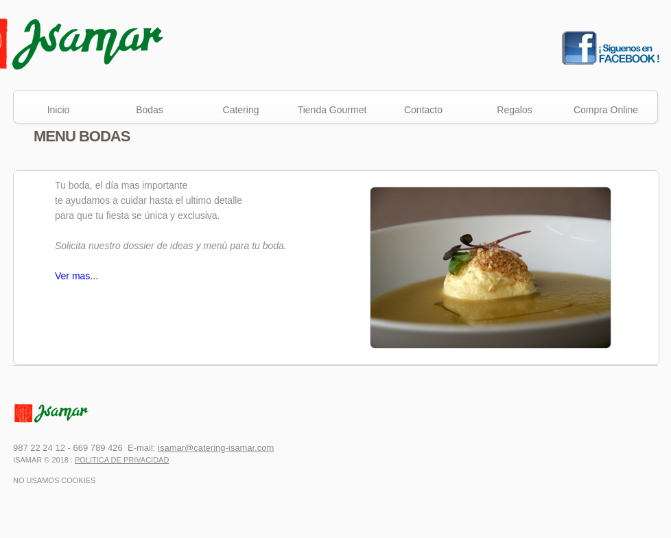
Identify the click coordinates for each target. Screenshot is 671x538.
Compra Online (606, 109)
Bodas (149, 109)
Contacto (423, 109)
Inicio (58, 109)
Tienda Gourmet (332, 109)
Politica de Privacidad (122, 460)
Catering (241, 109)
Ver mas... (76, 275)
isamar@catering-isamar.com (216, 448)
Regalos (514, 109)
